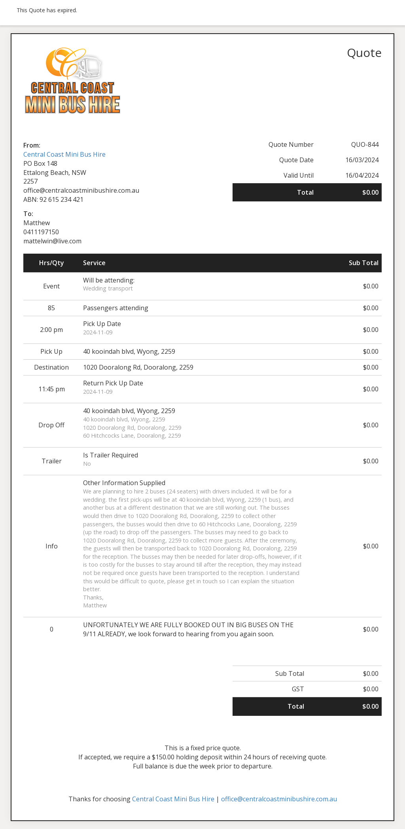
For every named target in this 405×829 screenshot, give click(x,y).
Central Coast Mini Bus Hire (64, 154)
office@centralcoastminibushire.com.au (279, 799)
